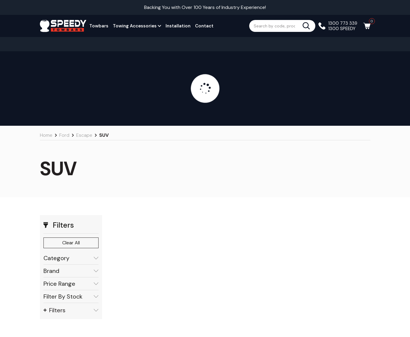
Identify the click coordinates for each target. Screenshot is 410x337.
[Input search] (275, 26)
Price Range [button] (71, 284)
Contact (204, 26)
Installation (178, 26)
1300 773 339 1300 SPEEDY (342, 26)
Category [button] (71, 258)
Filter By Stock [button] (71, 296)
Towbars (98, 26)
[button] (71, 225)
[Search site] (308, 26)
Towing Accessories (137, 26)
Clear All (71, 243)
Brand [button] (71, 271)
